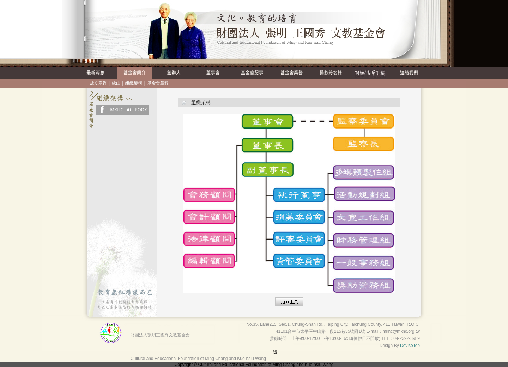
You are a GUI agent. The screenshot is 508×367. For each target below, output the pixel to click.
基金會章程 (158, 83)
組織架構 (133, 83)
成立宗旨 (98, 83)
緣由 (116, 83)
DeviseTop (410, 345)
